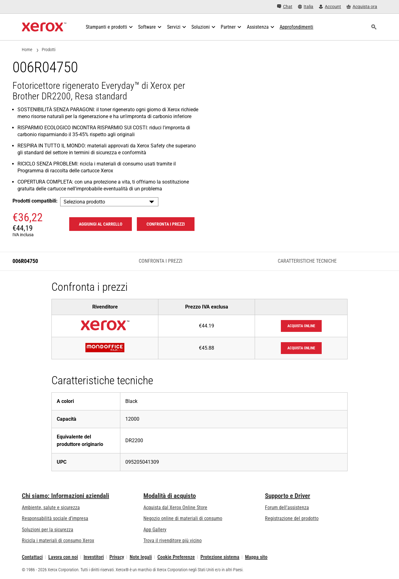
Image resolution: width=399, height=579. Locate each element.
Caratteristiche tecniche (307, 261)
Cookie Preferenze (176, 557)
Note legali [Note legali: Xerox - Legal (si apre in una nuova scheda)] (141, 557)
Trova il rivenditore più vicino (172, 540)
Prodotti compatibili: (35, 201)
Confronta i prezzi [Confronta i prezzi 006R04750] (166, 224)
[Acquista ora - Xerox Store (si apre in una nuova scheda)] (362, 7)
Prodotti (48, 49)
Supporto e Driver (287, 496)
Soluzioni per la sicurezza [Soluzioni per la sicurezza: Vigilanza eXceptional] (47, 530)
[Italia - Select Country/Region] (306, 7)
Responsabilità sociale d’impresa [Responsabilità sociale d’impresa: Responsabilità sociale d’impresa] (55, 518)
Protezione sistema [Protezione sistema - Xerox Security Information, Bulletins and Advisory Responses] (219, 557)
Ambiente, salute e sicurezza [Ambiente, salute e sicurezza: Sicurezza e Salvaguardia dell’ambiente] (51, 507)
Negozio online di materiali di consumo (182, 518)
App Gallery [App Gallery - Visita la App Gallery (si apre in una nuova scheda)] (154, 530)
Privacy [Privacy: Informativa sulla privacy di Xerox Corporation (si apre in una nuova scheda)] (116, 557)
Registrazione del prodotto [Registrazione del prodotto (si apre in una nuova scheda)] (292, 518)
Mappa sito (256, 557)
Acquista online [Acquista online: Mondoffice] (301, 348)
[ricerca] (374, 27)
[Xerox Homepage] (44, 27)
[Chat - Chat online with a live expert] (284, 7)
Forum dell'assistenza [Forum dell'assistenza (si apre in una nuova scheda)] (287, 507)
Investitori (94, 557)
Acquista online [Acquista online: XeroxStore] (301, 326)
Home (27, 49)
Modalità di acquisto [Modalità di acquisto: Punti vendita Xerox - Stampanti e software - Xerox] (169, 496)
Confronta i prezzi (160, 261)
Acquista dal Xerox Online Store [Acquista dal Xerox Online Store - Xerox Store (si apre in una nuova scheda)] (175, 507)
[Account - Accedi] (330, 7)
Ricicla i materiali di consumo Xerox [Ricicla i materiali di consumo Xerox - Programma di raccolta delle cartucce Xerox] (58, 540)
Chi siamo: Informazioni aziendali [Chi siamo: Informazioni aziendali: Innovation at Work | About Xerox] (65, 496)
